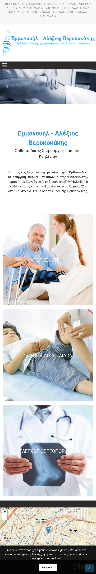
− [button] (5, 517)
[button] (7, 86)
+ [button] (5, 512)
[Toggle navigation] (4, 65)
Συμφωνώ (48, 567)
